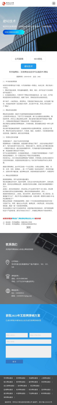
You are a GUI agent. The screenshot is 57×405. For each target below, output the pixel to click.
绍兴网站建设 (33, 389)
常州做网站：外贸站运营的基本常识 (24, 224)
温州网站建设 (45, 389)
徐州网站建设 (22, 386)
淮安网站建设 (45, 382)
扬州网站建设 (33, 382)
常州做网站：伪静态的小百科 (22, 222)
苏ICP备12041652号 (45, 402)
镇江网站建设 (8, 382)
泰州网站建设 (20, 382)
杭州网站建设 (20, 389)
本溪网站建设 (20, 393)
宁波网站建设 (33, 393)
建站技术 (28, 66)
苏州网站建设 (20, 378)
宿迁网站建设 (34, 386)
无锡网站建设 (33, 378)
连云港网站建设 (9, 386)
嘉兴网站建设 (8, 393)
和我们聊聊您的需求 (12, 32)
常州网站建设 (8, 378)
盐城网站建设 (8, 389)
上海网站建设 (45, 378)
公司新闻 (19, 59)
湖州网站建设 (8, 397)
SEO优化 (38, 59)
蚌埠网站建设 (45, 393)
